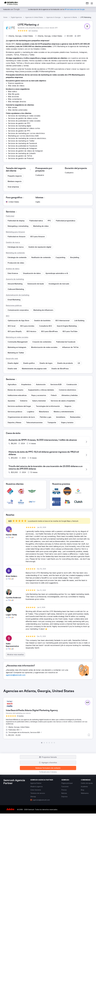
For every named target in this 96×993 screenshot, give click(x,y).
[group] (48, 875)
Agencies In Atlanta (70, 17)
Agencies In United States (34, 17)
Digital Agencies (16, 17)
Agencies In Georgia (53, 17)
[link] (87, 3)
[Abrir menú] (91, 3)
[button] (87, 26)
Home (5, 17)
